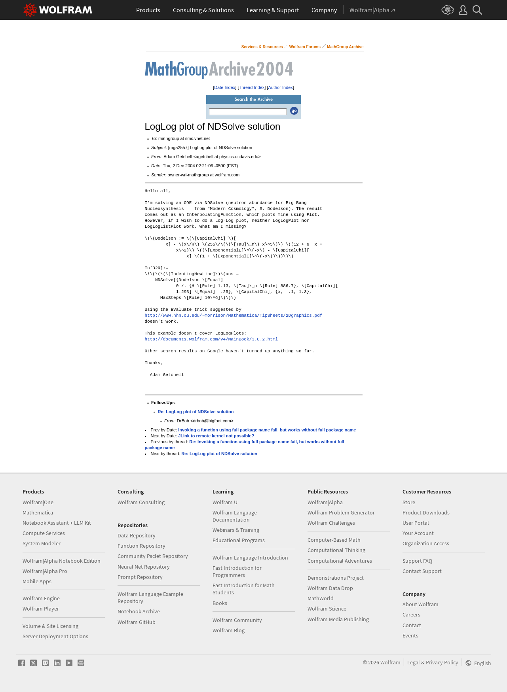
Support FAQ (417, 560)
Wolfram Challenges (331, 522)
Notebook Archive (139, 611)
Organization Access (426, 543)
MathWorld (321, 598)
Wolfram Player (41, 608)
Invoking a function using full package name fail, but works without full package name (267, 429)
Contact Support (422, 571)
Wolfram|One (38, 502)
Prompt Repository (140, 576)
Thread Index (252, 87)
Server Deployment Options (55, 636)
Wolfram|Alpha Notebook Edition (62, 560)
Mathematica (38, 512)
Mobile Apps (37, 581)
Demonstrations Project (336, 577)
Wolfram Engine (41, 598)
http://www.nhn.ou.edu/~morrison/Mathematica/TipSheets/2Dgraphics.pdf (234, 316)
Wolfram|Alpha (325, 502)
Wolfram (390, 662)
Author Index (280, 87)
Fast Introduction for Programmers (237, 571)
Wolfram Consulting (141, 502)
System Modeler (42, 543)
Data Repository (137, 535)
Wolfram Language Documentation (235, 516)
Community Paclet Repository (153, 556)
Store (409, 502)
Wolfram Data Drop (330, 588)
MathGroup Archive (345, 47)
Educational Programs (239, 540)
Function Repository (141, 545)
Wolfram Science (327, 608)
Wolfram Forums (305, 47)
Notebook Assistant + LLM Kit (57, 522)
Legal (413, 662)
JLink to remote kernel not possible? (216, 435)
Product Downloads (426, 512)
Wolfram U (225, 502)
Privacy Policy (442, 662)
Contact (412, 625)
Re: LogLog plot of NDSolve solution (196, 411)
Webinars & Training (236, 529)
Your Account (418, 533)
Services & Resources (262, 47)
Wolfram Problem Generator (341, 512)
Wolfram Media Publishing (338, 619)
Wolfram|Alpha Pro (45, 571)
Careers (411, 614)
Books (220, 603)
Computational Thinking (336, 550)
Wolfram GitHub (137, 622)
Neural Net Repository (144, 566)
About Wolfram (421, 604)
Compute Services (44, 533)
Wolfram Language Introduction (250, 557)
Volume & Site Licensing (50, 626)
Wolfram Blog (229, 630)
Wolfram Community (237, 620)
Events (410, 635)
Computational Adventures (340, 560)
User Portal (416, 522)
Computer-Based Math (334, 539)
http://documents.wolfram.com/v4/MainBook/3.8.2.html (211, 339)
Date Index (224, 87)
